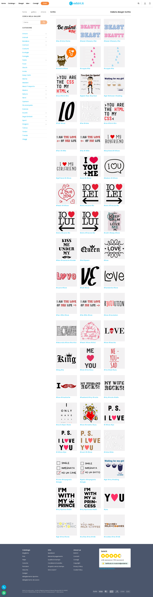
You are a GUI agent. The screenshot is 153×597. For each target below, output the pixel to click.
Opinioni (25, 101)
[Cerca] (138, 3)
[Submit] (43, 22)
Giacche (25, 570)
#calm (106, 233)
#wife (116, 397)
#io (92, 205)
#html (62, 96)
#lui (118, 41)
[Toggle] (46, 34)
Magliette (25, 553)
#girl (106, 96)
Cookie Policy (77, 570)
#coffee (83, 537)
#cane (58, 479)
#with (69, 509)
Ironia (24, 71)
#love (65, 68)
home (24, 12)
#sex (87, 96)
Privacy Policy (78, 566)
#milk (93, 537)
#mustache (65, 260)
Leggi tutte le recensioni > (107, 568)
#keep (112, 233)
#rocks (95, 397)
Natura (25, 94)
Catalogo (12, 3)
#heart (59, 205)
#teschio (112, 342)
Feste (24, 60)
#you (91, 370)
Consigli (35, 3)
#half (58, 123)
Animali (25, 37)
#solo (68, 425)
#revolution (113, 315)
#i (61, 151)
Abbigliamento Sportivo (30, 576)
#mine (62, 41)
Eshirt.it (75, 553)
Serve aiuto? (52, 570)
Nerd (24, 98)
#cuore (88, 205)
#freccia (112, 205)
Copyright (76, 563)
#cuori (82, 452)
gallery (33, 12)
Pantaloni (25, 566)
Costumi (25, 49)
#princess (88, 509)
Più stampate (27, 105)
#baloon (107, 178)
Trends (25, 135)
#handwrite (108, 288)
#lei (94, 41)
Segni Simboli (27, 116)
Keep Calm (26, 75)
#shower (111, 96)
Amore (43, 12)
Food (24, 64)
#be (57, 41)
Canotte (25, 563)
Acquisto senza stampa (56, 566)
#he (81, 123)
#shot (93, 342)
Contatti (76, 556)
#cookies (107, 537)
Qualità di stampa (54, 560)
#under (73, 260)
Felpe (24, 560)
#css (58, 96)
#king (58, 370)
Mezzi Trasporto (28, 86)
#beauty (89, 41)
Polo (23, 556)
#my (90, 397)
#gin (58, 537)
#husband (84, 397)
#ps (112, 425)
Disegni (21, 3)
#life (64, 151)
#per (64, 425)
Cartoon (25, 45)
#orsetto (88, 425)
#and (82, 178)
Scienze (25, 109)
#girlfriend (60, 178)
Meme (24, 79)
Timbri (24, 131)
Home (3, 3)
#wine (67, 41)
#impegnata (67, 479)
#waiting (118, 96)
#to (67, 96)
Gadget (25, 573)
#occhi (59, 425)
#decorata (60, 342)
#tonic (67, 537)
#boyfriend (108, 151)
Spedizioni (51, 553)
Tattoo (25, 128)
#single (59, 482)
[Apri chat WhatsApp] (4, 593)
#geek (82, 96)
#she (111, 452)
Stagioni (25, 124)
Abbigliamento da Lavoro (30, 580)
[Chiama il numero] (4, 587)
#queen (86, 260)
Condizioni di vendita (55, 563)
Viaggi (24, 139)
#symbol (93, 96)
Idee (28, 3)
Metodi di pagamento (55, 556)
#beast (83, 41)
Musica (25, 90)
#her (58, 151)
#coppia (83, 68)
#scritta (73, 342)
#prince (63, 509)
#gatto (83, 479)
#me (87, 370)
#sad (110, 370)
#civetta (59, 68)
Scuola (24, 113)
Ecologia (25, 52)
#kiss (58, 260)
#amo (82, 205)
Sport (24, 120)
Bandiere (25, 41)
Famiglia (25, 56)
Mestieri (25, 83)
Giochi (24, 67)
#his (81, 151)
